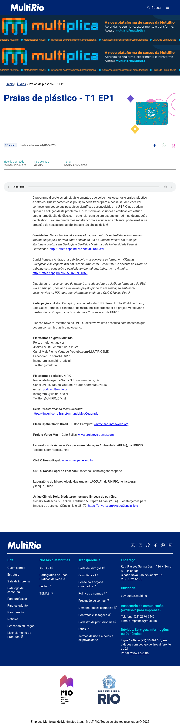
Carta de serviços (91, 568)
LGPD (84, 629)
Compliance (88, 575)
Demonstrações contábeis (97, 608)
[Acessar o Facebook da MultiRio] (155, 545)
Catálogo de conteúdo (15, 590)
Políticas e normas (92, 593)
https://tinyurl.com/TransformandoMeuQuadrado (65, 413)
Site (10, 560)
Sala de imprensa (19, 581)
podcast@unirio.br (55, 389)
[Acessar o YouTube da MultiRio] (133, 545)
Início (10, 84)
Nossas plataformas (54, 560)
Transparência (89, 560)
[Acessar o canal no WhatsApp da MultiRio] (163, 545)
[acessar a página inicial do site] (27, 7)
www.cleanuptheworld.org (111, 424)
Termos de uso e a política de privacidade (95, 638)
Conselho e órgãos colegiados (90, 584)
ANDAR (46, 568)
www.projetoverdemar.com (96, 434)
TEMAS (46, 593)
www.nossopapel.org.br (77, 460)
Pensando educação (21, 626)
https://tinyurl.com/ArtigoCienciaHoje (113, 505)
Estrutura (13, 574)
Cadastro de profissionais (97, 622)
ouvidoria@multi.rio (134, 596)
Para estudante (17, 605)
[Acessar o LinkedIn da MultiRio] (170, 545)
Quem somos (16, 568)
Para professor (17, 599)
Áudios (21, 84)
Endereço (128, 560)
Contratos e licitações (94, 615)
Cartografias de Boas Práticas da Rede (53, 577)
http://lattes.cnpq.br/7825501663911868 (59, 273)
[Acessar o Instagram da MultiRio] (140, 545)
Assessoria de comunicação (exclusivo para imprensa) (142, 608)
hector (45, 586)
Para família (15, 612)
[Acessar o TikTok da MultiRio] (148, 545)
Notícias (12, 619)
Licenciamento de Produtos (19, 635)
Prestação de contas (93, 600)
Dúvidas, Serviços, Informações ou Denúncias (145, 632)
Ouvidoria (128, 588)
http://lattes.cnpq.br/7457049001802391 (76, 249)
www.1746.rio (139, 653)
